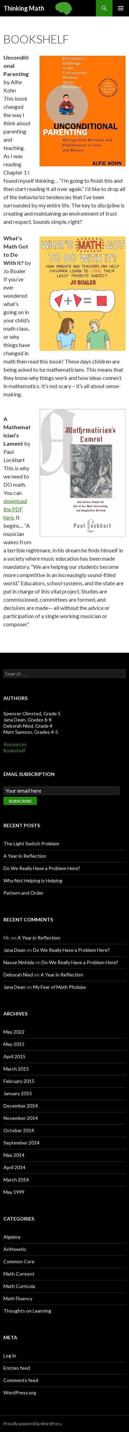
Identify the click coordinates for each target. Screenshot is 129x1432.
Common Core (18, 1261)
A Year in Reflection (24, 856)
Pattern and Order (23, 893)
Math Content (18, 1274)
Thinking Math (23, 8)
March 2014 (16, 1179)
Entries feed (16, 1368)
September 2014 (21, 1143)
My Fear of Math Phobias (59, 987)
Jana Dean (14, 950)
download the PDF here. (15, 509)
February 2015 (18, 1081)
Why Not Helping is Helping (32, 880)
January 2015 (17, 1093)
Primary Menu (120, 8)
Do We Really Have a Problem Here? (41, 868)
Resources (14, 744)
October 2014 (18, 1130)
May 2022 (13, 1032)
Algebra (11, 1237)
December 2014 (20, 1106)
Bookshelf (14, 750)
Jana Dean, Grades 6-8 (27, 720)
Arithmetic (14, 1249)
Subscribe (20, 801)
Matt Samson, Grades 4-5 (30, 732)
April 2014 (14, 1167)
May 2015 (13, 1044)
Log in (9, 1355)
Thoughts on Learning (27, 1311)
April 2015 (14, 1056)
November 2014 (20, 1118)
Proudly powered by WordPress (32, 1423)
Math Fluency (17, 1298)
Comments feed (20, 1380)
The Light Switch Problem (31, 843)
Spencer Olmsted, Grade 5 (32, 713)
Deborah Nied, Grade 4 (27, 726)
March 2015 (16, 1069)
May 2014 (13, 1155)
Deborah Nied (18, 974)
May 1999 (13, 1192)
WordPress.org (19, 1392)
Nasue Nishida (18, 962)
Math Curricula (19, 1286)
